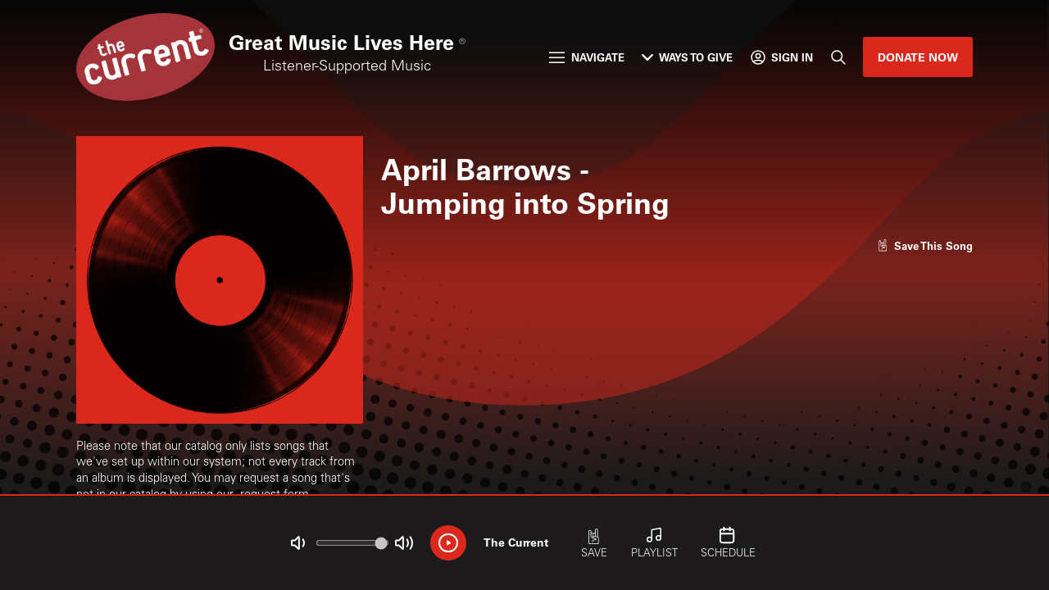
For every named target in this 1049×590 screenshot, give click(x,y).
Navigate (586, 57)
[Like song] (925, 245)
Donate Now (918, 57)
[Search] (837, 57)
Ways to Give (687, 57)
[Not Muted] (298, 543)
